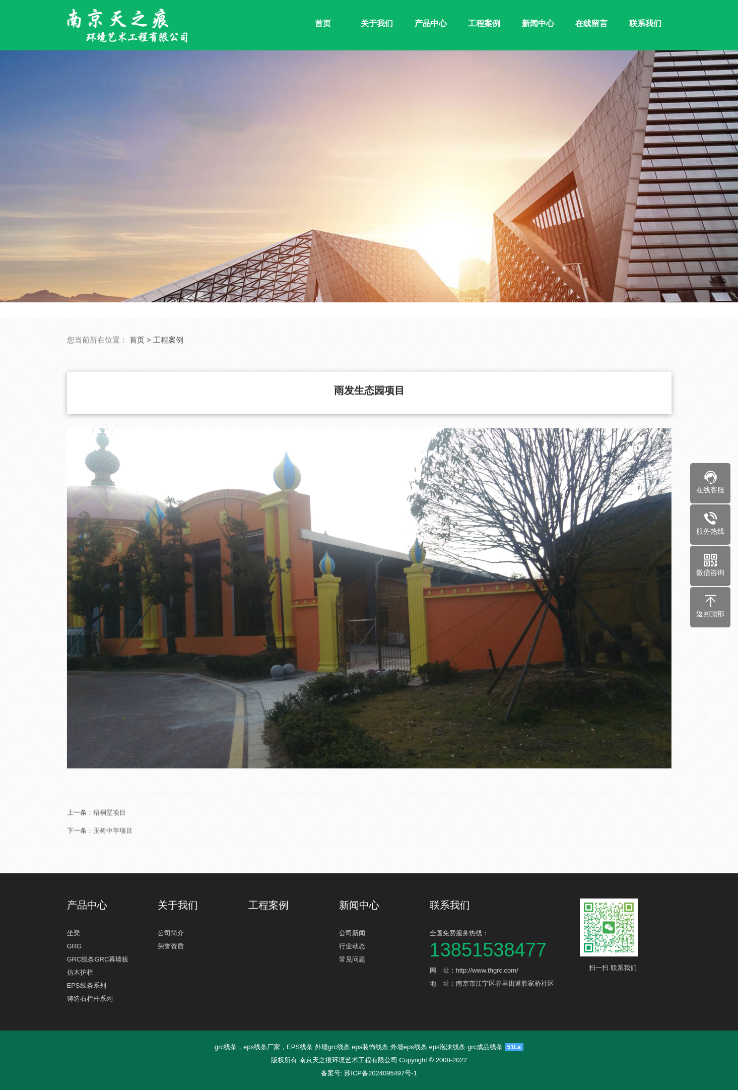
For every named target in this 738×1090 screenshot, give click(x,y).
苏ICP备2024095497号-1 (380, 1073)
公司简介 (171, 933)
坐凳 (73, 933)
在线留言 (591, 23)
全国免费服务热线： (500, 942)
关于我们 (377, 23)
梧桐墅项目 (109, 860)
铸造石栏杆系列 (90, 998)
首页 (323, 23)
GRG (74, 946)
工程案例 (484, 23)
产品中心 (431, 23)
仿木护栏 (80, 972)
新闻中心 (538, 23)
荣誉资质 (171, 946)
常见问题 (352, 959)
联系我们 (645, 23)
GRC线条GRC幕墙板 (98, 959)
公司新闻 (352, 933)
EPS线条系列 (86, 985)
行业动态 (352, 946)
